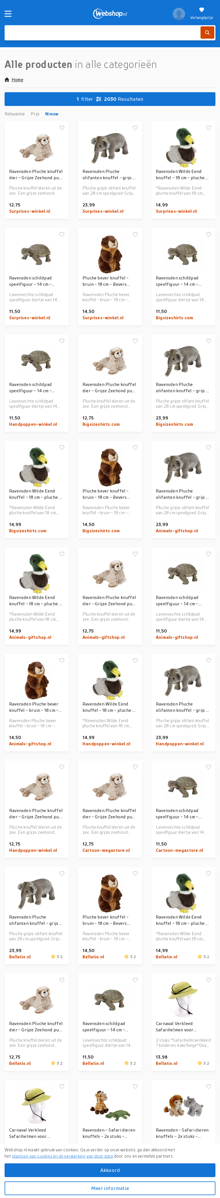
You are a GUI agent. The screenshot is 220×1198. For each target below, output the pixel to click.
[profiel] (179, 14)
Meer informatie (110, 1188)
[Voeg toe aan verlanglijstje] (62, 128)
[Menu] (8, 13)
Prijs (35, 113)
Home (14, 79)
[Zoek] (207, 32)
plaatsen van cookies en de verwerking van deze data (62, 1155)
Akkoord (110, 1170)
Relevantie (15, 113)
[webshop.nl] (110, 14)
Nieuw (51, 113)
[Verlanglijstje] (201, 14)
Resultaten (110, 99)
